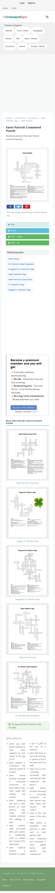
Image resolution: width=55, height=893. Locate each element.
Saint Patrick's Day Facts (20, 279)
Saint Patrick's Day (17, 274)
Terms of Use (15, 879)
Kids (18, 38)
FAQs (14, 8)
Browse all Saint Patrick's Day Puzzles (25, 726)
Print (12, 230)
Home (5, 8)
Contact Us (6, 885)
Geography (37, 30)
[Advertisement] (27, 83)
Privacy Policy (28, 879)
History (8, 38)
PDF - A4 (13, 242)
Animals (8, 30)
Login (22, 3)
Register (31, 3)
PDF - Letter (15, 236)
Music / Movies (30, 38)
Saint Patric (13, 258)
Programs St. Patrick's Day (21, 269)
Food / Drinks (22, 30)
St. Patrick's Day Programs (21, 264)
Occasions (9, 46)
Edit (11, 224)
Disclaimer (41, 879)
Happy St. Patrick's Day (19, 289)
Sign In (35, 411)
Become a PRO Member (24, 407)
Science (22, 46)
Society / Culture (38, 46)
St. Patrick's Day (16, 284)
